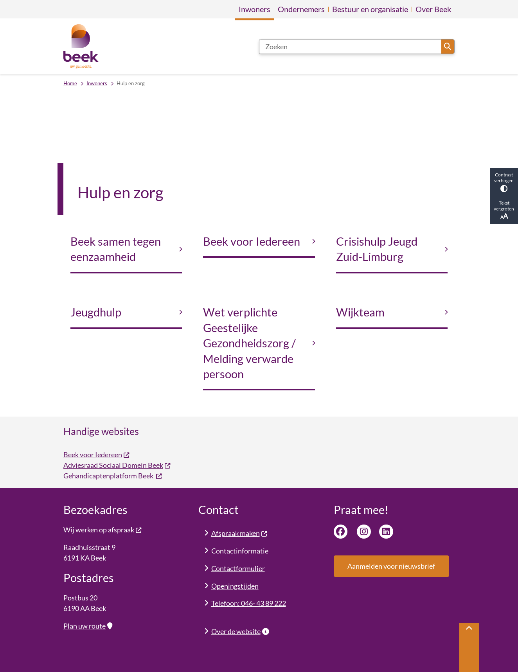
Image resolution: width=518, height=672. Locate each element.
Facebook (341, 532)
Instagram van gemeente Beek (364, 532)
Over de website (240, 631)
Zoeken (447, 46)
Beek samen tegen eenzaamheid (115, 249)
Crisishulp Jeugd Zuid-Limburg (376, 249)
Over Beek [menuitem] (433, 9)
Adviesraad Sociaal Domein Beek (117, 465)
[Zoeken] (350, 47)
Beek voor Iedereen (251, 241)
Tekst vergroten (504, 210)
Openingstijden (235, 586)
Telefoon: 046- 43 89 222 (248, 603)
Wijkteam (360, 312)
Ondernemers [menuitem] (301, 9)
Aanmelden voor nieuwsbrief (391, 566)
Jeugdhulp (95, 312)
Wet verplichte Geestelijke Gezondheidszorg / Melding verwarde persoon (249, 343)
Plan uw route (87, 626)
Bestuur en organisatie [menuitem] (370, 9)
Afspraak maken (239, 533)
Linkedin (386, 532)
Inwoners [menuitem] (254, 9)
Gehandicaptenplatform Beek (112, 475)
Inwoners (96, 83)
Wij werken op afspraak (102, 529)
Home (70, 83)
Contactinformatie (239, 550)
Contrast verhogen (504, 182)
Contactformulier (238, 568)
